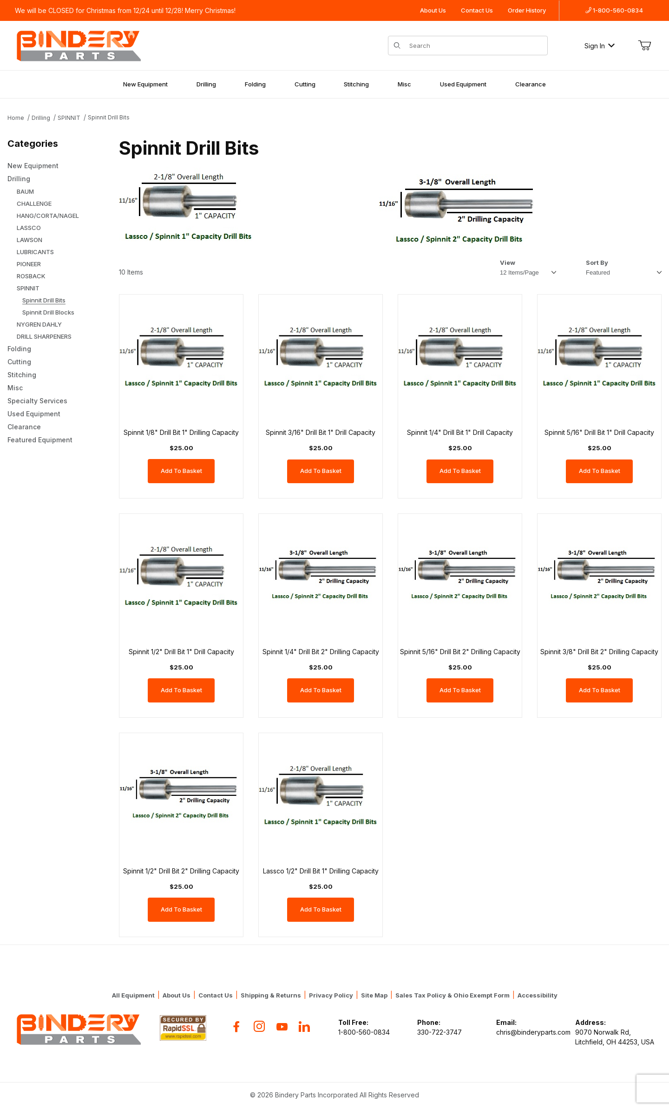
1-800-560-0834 (614, 10)
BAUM (25, 191)
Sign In (599, 46)
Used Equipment (463, 84)
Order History (527, 10)
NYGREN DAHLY (39, 324)
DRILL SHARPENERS (44, 336)
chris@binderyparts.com (533, 1032)
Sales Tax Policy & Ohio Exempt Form (452, 995)
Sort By (597, 262)
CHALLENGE (34, 203)
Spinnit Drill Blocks (48, 312)
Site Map (374, 995)
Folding (255, 84)
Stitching (356, 84)
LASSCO (29, 227)
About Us (433, 10)
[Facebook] (236, 1026)
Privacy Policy (331, 995)
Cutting (305, 84)
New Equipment (145, 84)
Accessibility (538, 995)
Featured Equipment (39, 440)
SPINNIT (69, 117)
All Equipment (133, 995)
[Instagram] (259, 1026)
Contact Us (477, 10)
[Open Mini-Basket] (644, 45)
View (507, 262)
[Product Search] (475, 45)
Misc (404, 84)
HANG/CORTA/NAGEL (48, 215)
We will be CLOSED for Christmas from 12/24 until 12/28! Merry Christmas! (125, 10)
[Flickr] (304, 1026)
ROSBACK (31, 276)
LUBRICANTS (35, 252)
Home (15, 117)
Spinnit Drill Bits (109, 117)
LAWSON (29, 239)
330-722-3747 (439, 1032)
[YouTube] (282, 1026)
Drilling (206, 84)
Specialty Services (37, 401)
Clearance (530, 84)
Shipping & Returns (271, 995)
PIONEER (29, 264)
